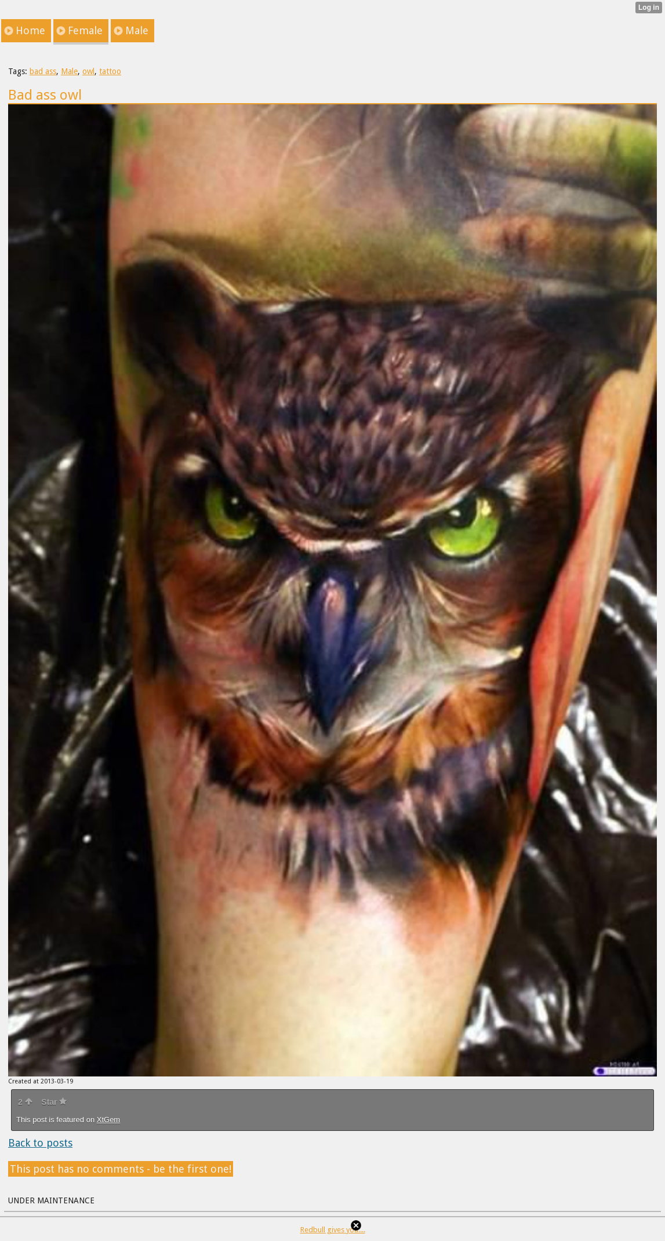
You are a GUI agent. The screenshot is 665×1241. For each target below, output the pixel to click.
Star (54, 1102)
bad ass (43, 71)
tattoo (110, 71)
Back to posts (40, 1143)
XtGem (108, 1119)
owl (88, 71)
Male (69, 71)
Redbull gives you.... (332, 1229)
